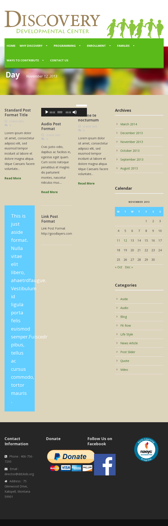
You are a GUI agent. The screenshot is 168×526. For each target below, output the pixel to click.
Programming (65, 46)
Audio (124, 308)
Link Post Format (49, 219)
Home (11, 46)
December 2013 (131, 133)
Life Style (126, 334)
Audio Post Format (51, 126)
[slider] (54, 112)
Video (124, 370)
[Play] (47, 112)
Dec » (129, 267)
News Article (129, 343)
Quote (124, 361)
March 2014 (128, 124)
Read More (13, 178)
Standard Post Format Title (18, 112)
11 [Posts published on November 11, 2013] (118, 240)
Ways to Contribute (23, 60)
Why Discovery (31, 46)
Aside (124, 299)
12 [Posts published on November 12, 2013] (125, 240)
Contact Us (59, 60)
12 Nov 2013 (16, 121)
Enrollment (96, 46)
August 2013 (129, 168)
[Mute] (66, 112)
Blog (123, 317)
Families (123, 46)
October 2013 (130, 151)
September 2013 (131, 159)
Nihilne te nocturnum (88, 118)
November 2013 (131, 142)
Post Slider (127, 352)
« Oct (118, 267)
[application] (56, 112)
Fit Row (125, 325)
